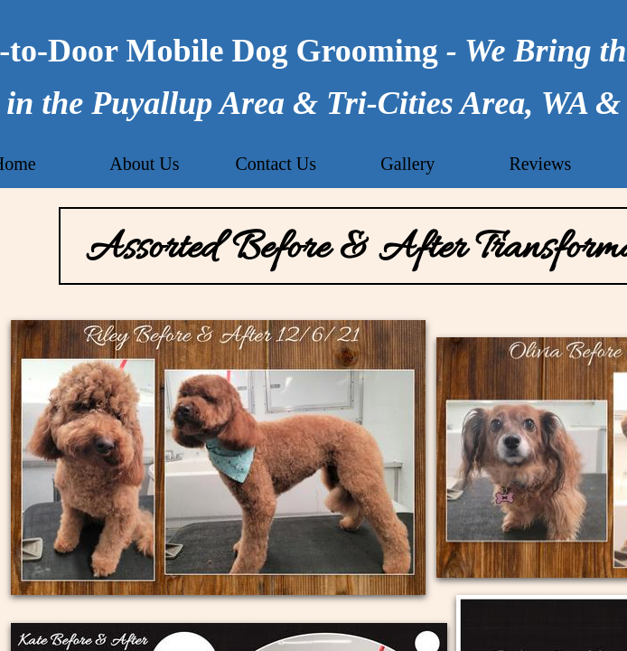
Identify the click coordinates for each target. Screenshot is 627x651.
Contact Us (276, 164)
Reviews (540, 164)
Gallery (407, 164)
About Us (144, 164)
